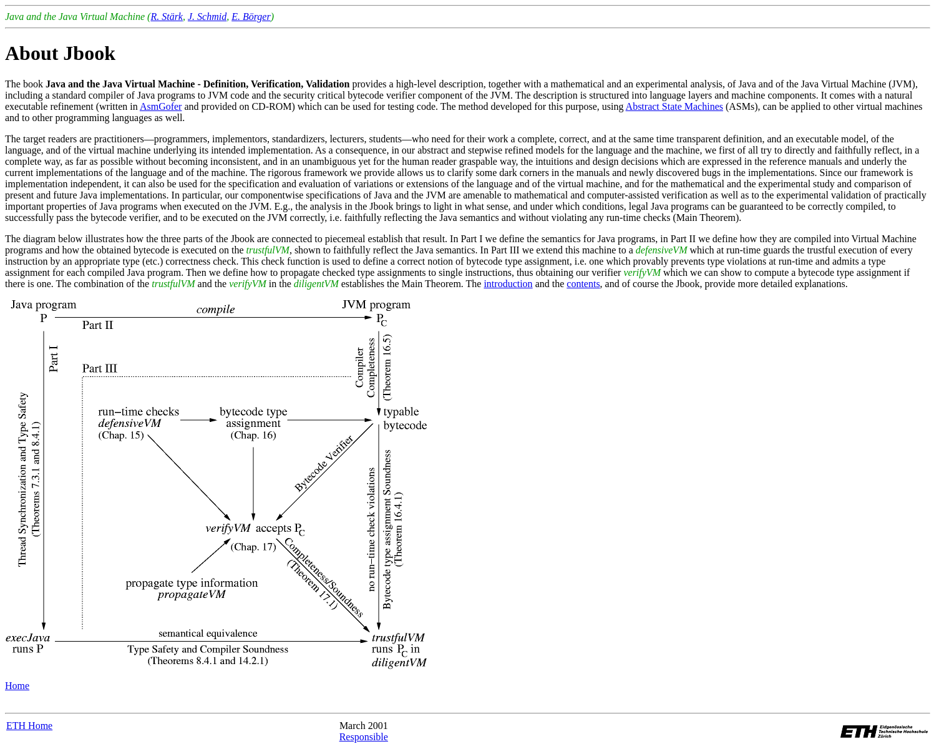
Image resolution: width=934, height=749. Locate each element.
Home (17, 685)
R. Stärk (166, 16)
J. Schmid (207, 16)
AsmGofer (161, 106)
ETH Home (29, 725)
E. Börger (251, 16)
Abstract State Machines (674, 106)
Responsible (363, 737)
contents (583, 283)
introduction (508, 283)
